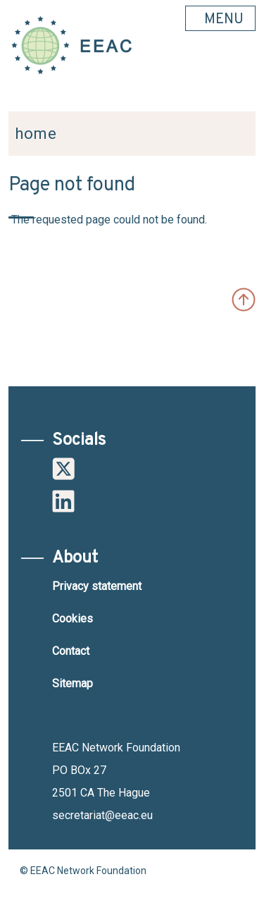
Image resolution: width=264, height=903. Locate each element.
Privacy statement (97, 586)
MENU (224, 20)
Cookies (72, 618)
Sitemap (72, 683)
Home (36, 133)
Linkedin (63, 501)
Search (238, 78)
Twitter (63, 468)
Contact (70, 651)
